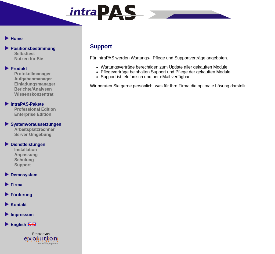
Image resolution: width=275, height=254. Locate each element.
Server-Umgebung (33, 134)
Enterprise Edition (32, 114)
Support (22, 165)
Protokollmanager (32, 73)
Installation (25, 149)
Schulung (24, 160)
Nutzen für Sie (28, 58)
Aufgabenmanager (33, 79)
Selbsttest (24, 53)
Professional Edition (35, 109)
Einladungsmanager (34, 84)
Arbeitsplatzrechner (34, 129)
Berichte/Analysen (33, 89)
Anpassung (26, 154)
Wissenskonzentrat (33, 94)
